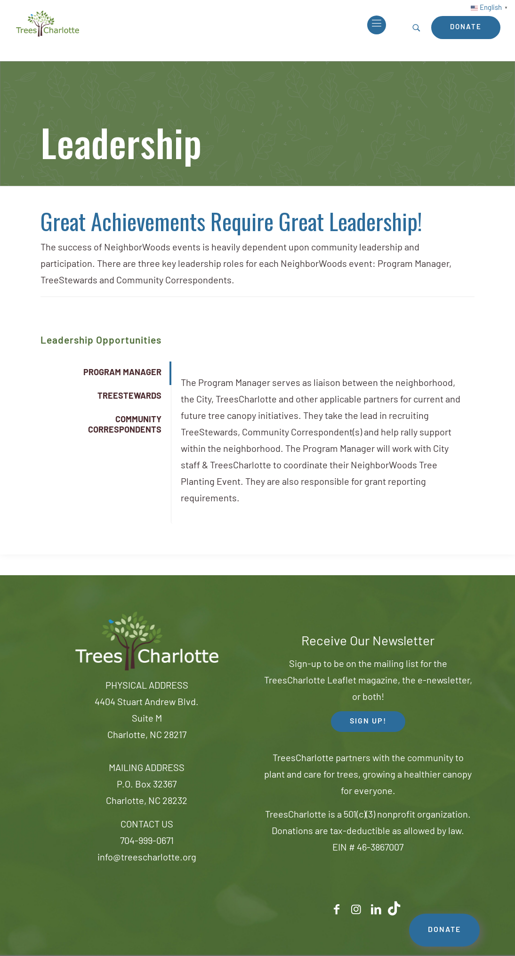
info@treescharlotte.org (146, 858)
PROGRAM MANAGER (122, 373)
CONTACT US (147, 825)
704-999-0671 (147, 841)
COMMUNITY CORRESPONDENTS (124, 425)
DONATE (444, 930)
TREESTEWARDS (129, 396)
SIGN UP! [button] (368, 721)
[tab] (105, 373)
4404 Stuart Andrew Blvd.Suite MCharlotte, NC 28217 (147, 719)
